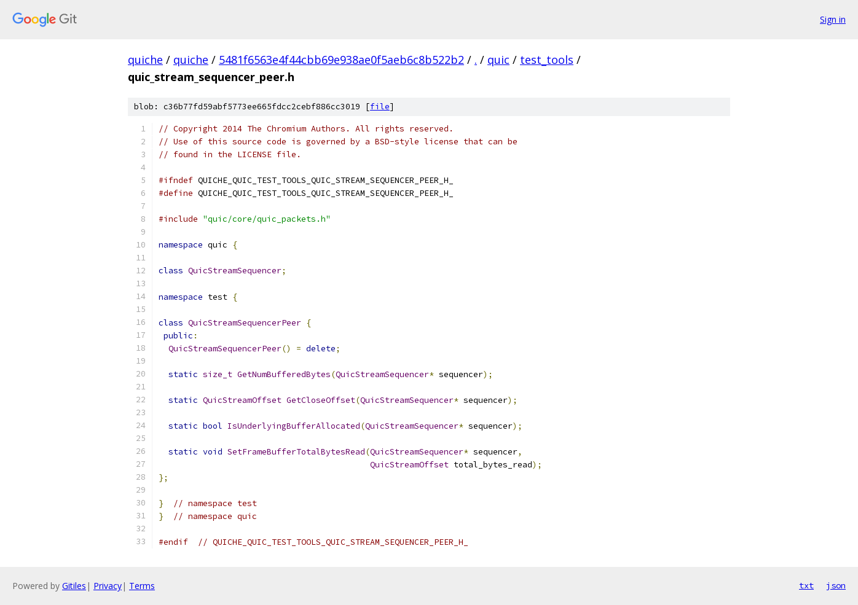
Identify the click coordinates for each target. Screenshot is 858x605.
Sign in (833, 19)
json (836, 585)
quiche (145, 59)
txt (806, 585)
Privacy (107, 585)
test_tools (546, 59)
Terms (142, 585)
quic (498, 59)
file (380, 106)
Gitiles (74, 585)
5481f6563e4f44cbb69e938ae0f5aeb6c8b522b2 (341, 59)
